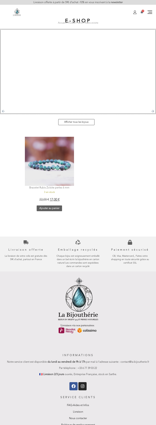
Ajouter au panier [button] (49, 208)
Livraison (78, 412)
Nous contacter (78, 418)
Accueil (62, 23)
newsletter (116, 2)
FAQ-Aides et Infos (78, 405)
